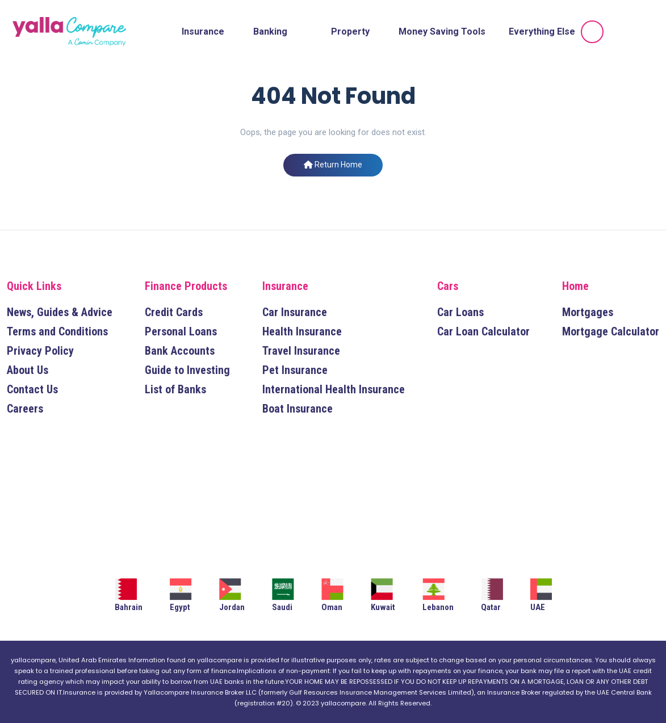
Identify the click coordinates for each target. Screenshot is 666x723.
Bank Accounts (180, 351)
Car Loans (460, 312)
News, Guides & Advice (59, 312)
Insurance (203, 31)
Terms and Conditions (57, 331)
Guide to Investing (187, 370)
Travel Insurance (301, 351)
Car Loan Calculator (483, 331)
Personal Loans (181, 331)
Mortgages (587, 312)
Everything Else (542, 31)
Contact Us (32, 389)
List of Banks (175, 389)
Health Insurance (302, 331)
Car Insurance (294, 312)
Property (350, 31)
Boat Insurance (297, 408)
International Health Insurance (333, 389)
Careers (25, 408)
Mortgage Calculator (610, 331)
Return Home (333, 164)
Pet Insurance (295, 370)
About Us (27, 370)
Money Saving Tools (442, 31)
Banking (270, 31)
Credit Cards (174, 312)
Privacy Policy (40, 351)
